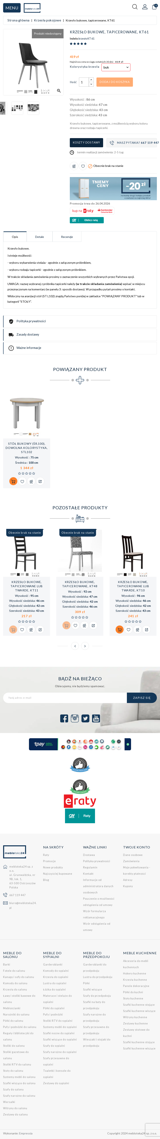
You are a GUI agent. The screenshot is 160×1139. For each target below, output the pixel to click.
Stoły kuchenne (133, 998)
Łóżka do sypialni (54, 989)
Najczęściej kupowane (57, 873)
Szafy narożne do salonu (19, 1095)
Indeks (74, 38)
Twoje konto (136, 847)
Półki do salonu (13, 1020)
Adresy (127, 880)
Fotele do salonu (14, 970)
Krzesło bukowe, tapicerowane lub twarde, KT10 (133, 586)
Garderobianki (52, 964)
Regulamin (90, 867)
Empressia (25, 1133)
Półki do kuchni (133, 992)
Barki (6, 964)
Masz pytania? (133, 143)
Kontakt (88, 873)
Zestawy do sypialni (56, 1083)
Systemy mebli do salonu (19, 1077)
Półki (86, 983)
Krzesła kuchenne (135, 979)
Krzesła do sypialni (55, 977)
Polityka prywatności (96, 861)
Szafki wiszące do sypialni (60, 1039)
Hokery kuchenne (134, 973)
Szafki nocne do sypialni (59, 1033)
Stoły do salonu (13, 1070)
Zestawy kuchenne (135, 1023)
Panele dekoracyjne (136, 986)
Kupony (128, 886)
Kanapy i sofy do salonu (18, 977)
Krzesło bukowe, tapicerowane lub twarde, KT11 (26, 586)
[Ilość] (84, 82)
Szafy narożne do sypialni (60, 1052)
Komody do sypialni (56, 970)
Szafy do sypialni (54, 1045)
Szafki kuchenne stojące (139, 1004)
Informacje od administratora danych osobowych (98, 886)
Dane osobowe (133, 855)
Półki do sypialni (54, 1008)
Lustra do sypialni (54, 983)
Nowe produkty (53, 867)
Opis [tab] (15, 237)
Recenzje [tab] (67, 237)
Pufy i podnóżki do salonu (19, 1027)
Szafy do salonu (13, 1089)
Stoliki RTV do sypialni (57, 1020)
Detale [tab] (39, 237)
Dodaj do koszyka (115, 82)
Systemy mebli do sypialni (60, 1027)
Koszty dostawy (86, 142)
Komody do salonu (15, 983)
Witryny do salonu (15, 1108)
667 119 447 (17, 895)
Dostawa (89, 855)
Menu (11, 7)
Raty (46, 855)
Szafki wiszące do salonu (19, 1083)
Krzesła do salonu (15, 989)
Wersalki (9, 1102)
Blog (46, 880)
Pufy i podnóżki (53, 1014)
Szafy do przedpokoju (97, 995)
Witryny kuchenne (135, 1017)
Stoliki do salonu (14, 1045)
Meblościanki (11, 1008)
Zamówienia (131, 861)
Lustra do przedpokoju (97, 977)
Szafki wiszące (92, 989)
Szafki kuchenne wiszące (139, 1011)
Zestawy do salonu (15, 1114)
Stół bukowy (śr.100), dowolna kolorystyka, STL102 (27, 448)
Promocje (49, 861)
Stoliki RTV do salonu (17, 1064)
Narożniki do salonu (16, 1014)
